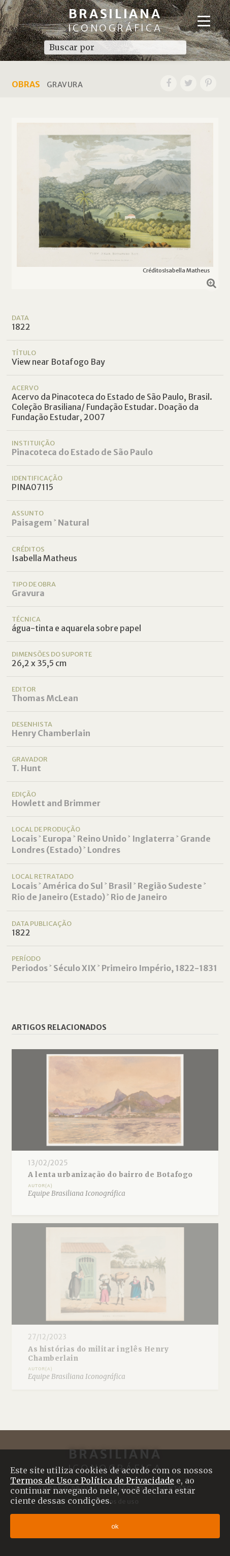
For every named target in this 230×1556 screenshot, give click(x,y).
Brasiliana (115, 20)
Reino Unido (101, 839)
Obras (26, 84)
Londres (103, 850)
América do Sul (73, 886)
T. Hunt (26, 768)
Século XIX (74, 968)
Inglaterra (153, 839)
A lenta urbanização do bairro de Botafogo (110, 1174)
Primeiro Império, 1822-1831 (159, 968)
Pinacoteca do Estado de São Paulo (82, 452)
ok (114, 1526)
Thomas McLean (45, 698)
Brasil (120, 886)
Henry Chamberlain (51, 733)
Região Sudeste (170, 886)
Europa (57, 839)
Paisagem (32, 522)
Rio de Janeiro (139, 897)
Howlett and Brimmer (56, 803)
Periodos (30, 968)
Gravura (28, 593)
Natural (73, 522)
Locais (24, 839)
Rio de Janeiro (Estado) (58, 897)
